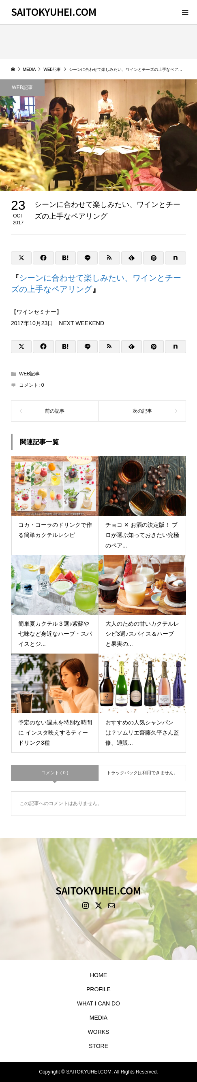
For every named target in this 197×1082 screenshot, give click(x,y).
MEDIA (98, 1017)
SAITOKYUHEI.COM (53, 11)
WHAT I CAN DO (98, 1003)
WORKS (98, 1032)
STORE (98, 1046)
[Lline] (87, 257)
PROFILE (98, 989)
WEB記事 (22, 87)
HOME (98, 975)
